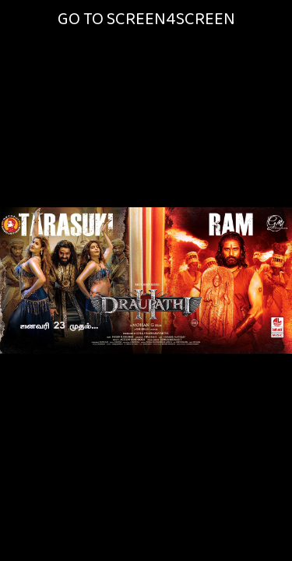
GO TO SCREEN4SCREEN (146, 19)
